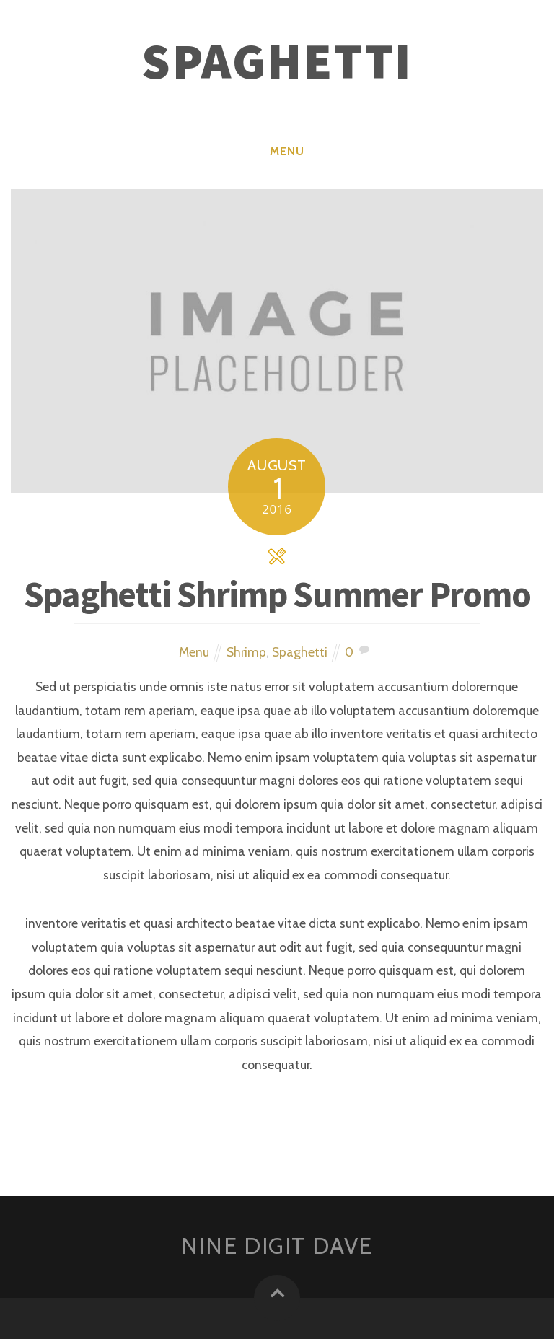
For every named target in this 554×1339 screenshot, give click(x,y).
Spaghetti (299, 651)
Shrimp (246, 651)
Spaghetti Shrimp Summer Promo (277, 594)
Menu (287, 151)
